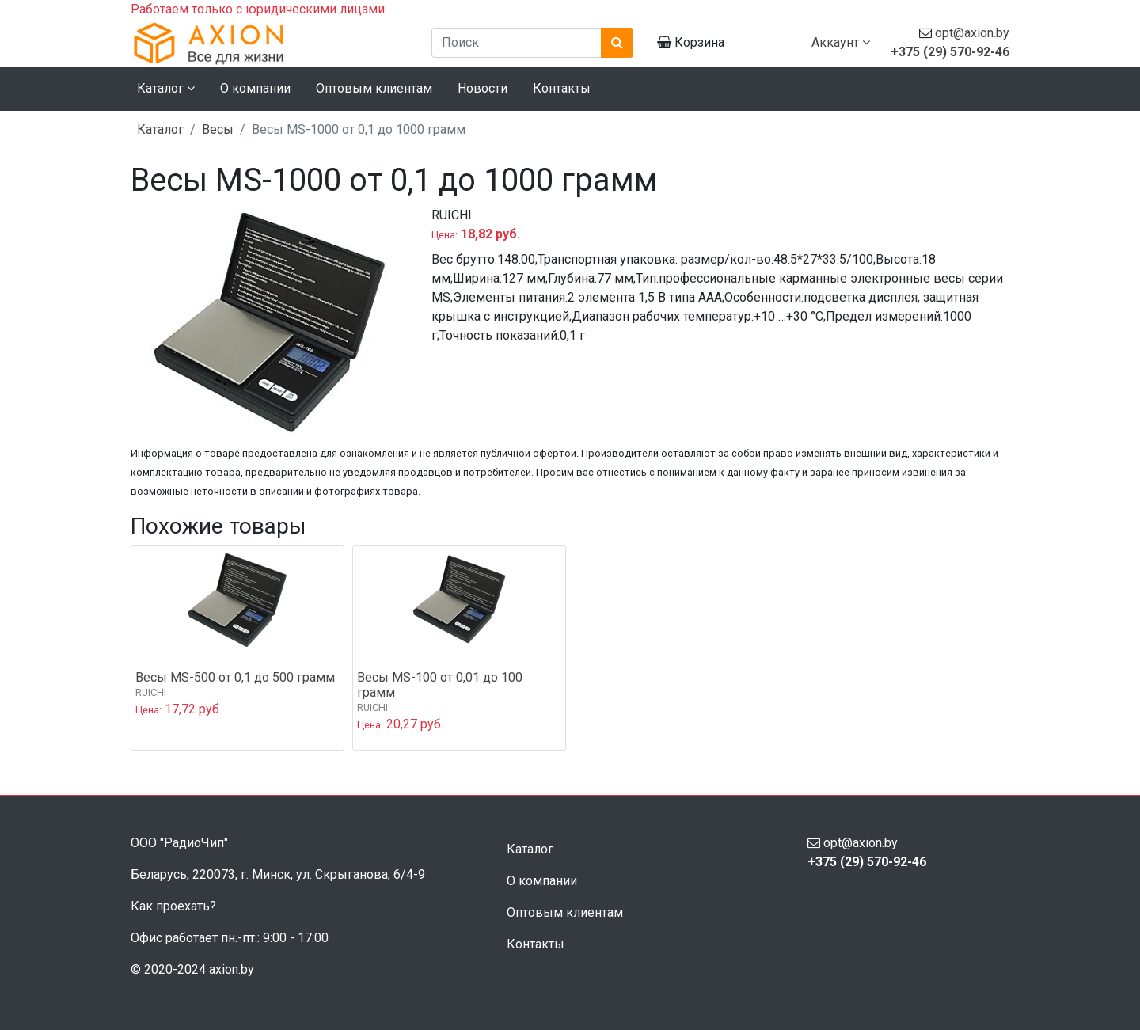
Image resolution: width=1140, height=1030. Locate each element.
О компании (255, 88)
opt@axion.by (972, 32)
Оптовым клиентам (374, 88)
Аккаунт (840, 42)
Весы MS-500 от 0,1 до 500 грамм (235, 677)
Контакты (562, 88)
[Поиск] (516, 43)
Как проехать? (173, 906)
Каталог (160, 129)
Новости (482, 88)
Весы (218, 129)
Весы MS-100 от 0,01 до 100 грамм (439, 685)
